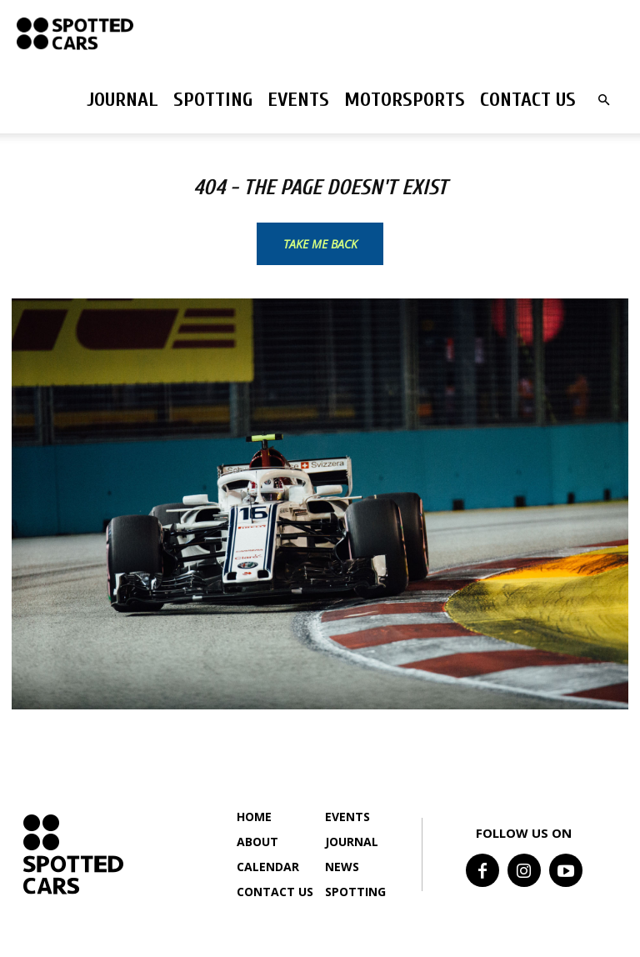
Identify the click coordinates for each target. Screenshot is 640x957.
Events (298, 99)
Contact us (528, 99)
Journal (122, 99)
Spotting (212, 99)
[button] (603, 100)
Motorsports (404, 99)
